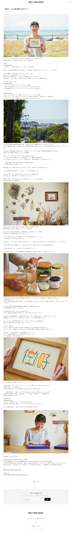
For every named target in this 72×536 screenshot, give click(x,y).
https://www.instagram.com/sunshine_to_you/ (16, 474)
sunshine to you (8, 65)
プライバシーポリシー (30, 518)
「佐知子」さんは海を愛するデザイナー (16, 9)
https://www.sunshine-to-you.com (12, 469)
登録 (47, 499)
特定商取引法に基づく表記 (41, 518)
